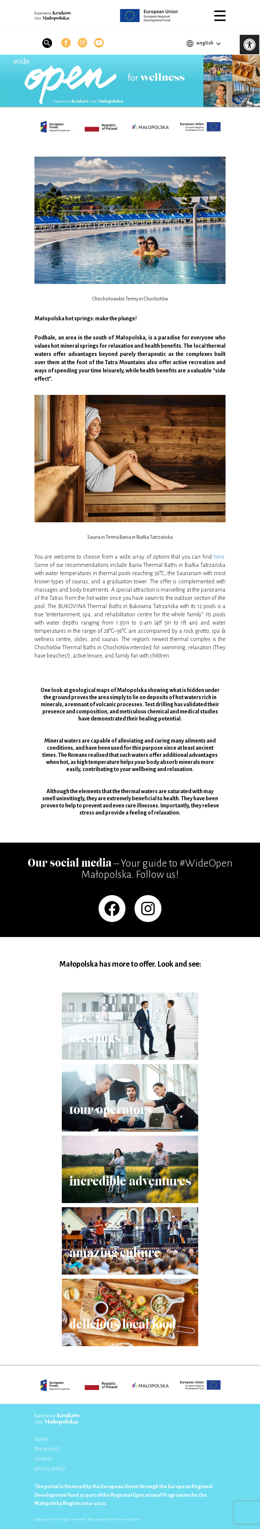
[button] (220, 15)
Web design (98, 1519)
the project (47, 1449)
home (41, 1439)
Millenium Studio (124, 1519)
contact (43, 1459)
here (219, 557)
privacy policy (50, 1468)
